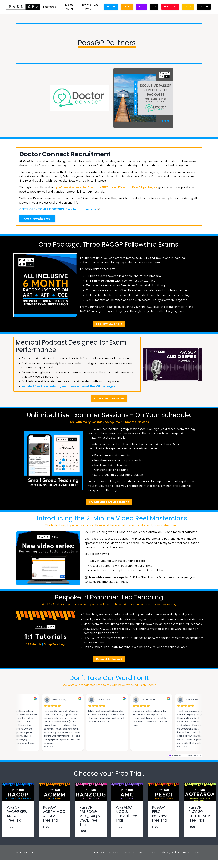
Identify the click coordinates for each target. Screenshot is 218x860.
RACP (143, 852)
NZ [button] (154, 6)
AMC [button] (141, 6)
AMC (153, 852)
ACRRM (113, 852)
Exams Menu (69, 6)
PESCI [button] (127, 6)
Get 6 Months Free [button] (37, 218)
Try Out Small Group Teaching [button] (109, 501)
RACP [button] (188, 6)
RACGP (99, 852)
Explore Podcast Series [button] (109, 398)
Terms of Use (191, 852)
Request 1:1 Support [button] (109, 659)
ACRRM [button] (110, 6)
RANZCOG (128, 852)
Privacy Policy (169, 852)
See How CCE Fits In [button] (109, 323)
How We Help (86, 6)
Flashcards (49, 6)
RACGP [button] (203, 6)
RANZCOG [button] (170, 6)
